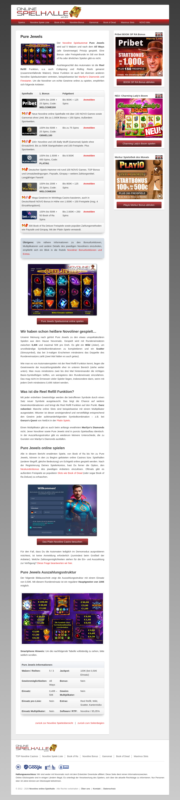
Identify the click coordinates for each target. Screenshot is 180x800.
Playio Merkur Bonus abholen (139, 205)
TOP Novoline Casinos (27, 756)
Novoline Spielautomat (75, 42)
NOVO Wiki (145, 22)
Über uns (85, 788)
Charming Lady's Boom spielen (139, 143)
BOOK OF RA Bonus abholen (139, 82)
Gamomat (93, 22)
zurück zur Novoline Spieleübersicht (54, 723)
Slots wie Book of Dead (70, 473)
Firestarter (26, 80)
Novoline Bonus (77, 22)
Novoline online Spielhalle (42, 788)
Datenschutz (109, 788)
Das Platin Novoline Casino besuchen (62, 541)
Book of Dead (109, 22)
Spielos (21, 22)
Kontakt (97, 788)
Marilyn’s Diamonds (89, 76)
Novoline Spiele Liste (39, 22)
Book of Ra (59, 22)
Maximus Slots (127, 22)
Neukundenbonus (30, 469)
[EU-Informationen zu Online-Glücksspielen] (50, 767)
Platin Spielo (63, 420)
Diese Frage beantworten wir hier (54, 563)
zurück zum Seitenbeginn (91, 723)
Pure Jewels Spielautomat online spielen (62, 321)
